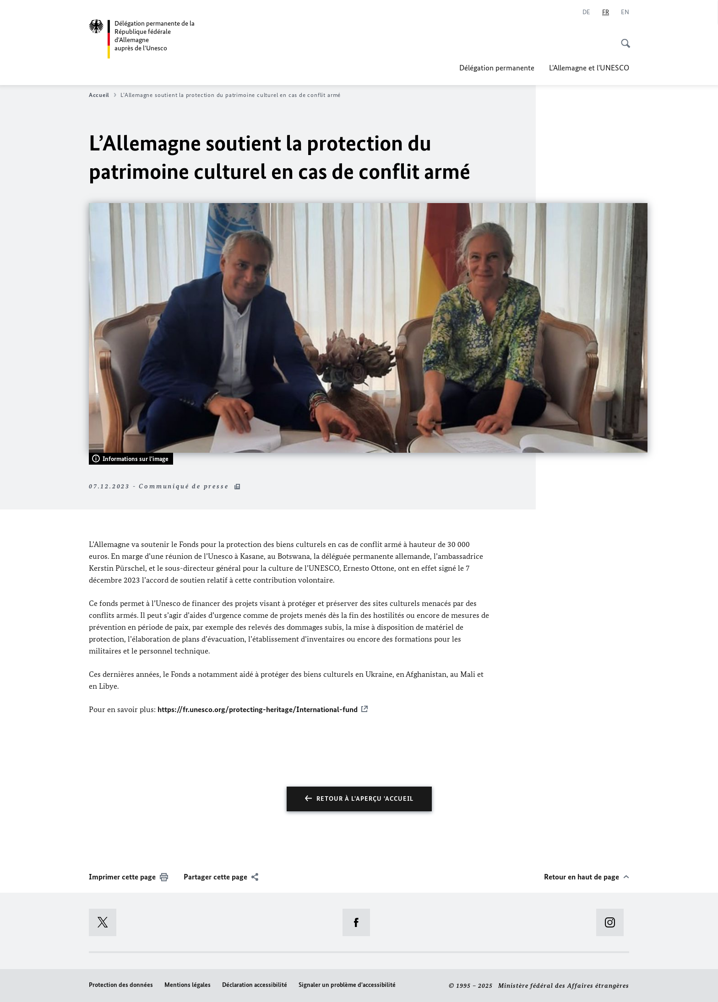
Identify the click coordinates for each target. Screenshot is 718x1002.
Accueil (102, 95)
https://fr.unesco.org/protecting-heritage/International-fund (258, 709)
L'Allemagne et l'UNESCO (589, 67)
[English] (625, 12)
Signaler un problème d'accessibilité (347, 985)
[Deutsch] (586, 12)
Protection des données (121, 985)
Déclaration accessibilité (254, 985)
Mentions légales (187, 985)
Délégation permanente (496, 67)
